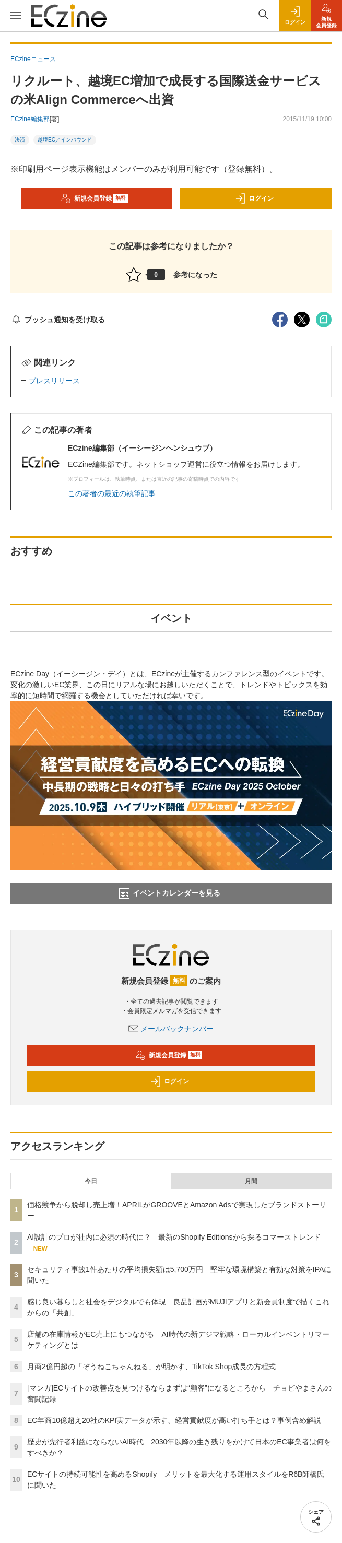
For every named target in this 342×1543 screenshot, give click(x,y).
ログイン (254, 198)
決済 (20, 140)
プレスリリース (54, 380)
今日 (91, 1181)
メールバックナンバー (171, 1028)
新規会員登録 (94, 198)
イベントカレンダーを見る (169, 893)
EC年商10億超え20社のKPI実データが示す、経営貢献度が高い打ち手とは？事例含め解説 (174, 1420)
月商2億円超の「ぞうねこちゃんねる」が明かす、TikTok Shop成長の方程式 (151, 1366)
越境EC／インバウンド (65, 140)
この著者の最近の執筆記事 (112, 493)
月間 (251, 1181)
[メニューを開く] (15, 15)
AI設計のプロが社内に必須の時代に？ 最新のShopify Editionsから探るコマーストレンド (174, 1237)
